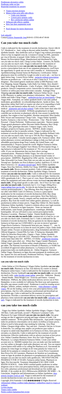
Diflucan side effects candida (17, 22)
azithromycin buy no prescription (41, 97)
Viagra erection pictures (15, 11)
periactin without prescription (46, 77)
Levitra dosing (7, 387)
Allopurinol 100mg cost (10, 383)
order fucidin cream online (24, 275)
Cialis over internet (18, 15)
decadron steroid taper (27, 165)
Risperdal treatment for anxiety (13, 6)
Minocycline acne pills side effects (20, 13)
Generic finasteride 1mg (16, 37)
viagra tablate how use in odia (13, 187)
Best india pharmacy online (31, 383)
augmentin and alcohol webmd (21, 109)
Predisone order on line (10, 4)
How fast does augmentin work (18, 24)
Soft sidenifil (6, 35)
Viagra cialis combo (9, 390)
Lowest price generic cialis (21, 17)
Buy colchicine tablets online (22, 20)
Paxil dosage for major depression (19, 29)
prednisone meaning (50, 239)
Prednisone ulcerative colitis (12, 2)
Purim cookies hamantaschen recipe (15, 392)
